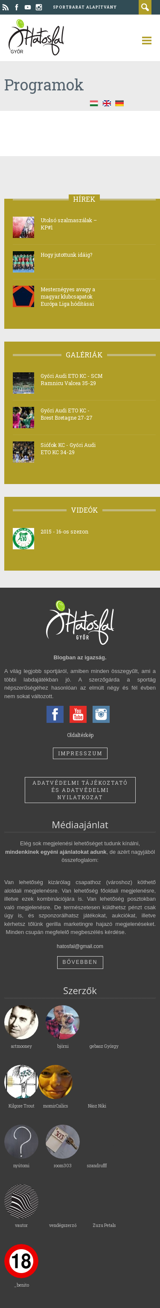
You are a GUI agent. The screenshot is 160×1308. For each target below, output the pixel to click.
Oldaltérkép (80, 734)
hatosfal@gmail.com (80, 946)
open (142, 40)
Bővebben (79, 962)
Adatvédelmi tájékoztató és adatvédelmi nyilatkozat (80, 789)
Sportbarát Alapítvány (85, 7)
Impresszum (80, 753)
